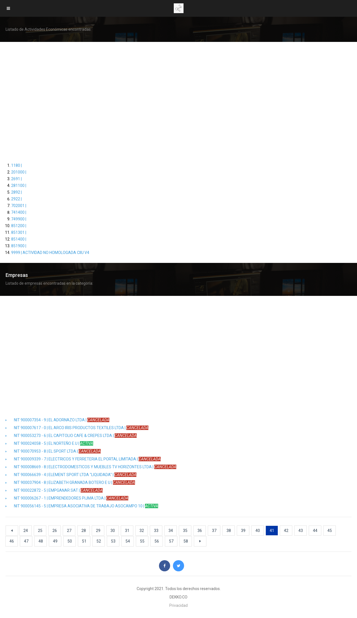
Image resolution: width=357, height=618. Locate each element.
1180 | (16, 165)
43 (300, 530)
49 (55, 541)
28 (83, 530)
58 (186, 541)
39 (243, 530)
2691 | (16, 179)
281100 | (18, 185)
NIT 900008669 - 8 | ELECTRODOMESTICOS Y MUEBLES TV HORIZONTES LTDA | (91, 467)
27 (69, 530)
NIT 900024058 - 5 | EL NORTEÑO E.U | (49, 443)
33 (156, 530)
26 (54, 530)
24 (25, 530)
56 (157, 541)
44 (315, 530)
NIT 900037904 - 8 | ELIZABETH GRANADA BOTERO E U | (70, 482)
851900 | (18, 246)
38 (228, 530)
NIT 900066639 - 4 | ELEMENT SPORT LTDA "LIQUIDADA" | (71, 474)
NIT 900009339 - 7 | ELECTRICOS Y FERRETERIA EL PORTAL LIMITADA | (83, 459)
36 (199, 530)
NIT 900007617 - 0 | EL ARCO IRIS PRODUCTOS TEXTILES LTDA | (77, 428)
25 (40, 530)
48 (40, 541)
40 (257, 530)
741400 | (18, 212)
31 (127, 530)
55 (142, 541)
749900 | (18, 219)
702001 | (18, 205)
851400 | (18, 239)
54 (128, 541)
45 (329, 530)
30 (112, 530)
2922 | (16, 199)
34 (170, 530)
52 (99, 541)
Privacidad (178, 605)
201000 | (18, 172)
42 (286, 530)
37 (214, 530)
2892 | (16, 192)
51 (84, 541)
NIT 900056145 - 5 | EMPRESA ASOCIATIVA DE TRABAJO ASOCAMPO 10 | (82, 506)
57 (171, 541)
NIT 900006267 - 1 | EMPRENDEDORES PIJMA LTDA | (67, 498)
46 (11, 541)
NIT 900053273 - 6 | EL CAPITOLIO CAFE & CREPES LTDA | (71, 435)
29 (98, 530)
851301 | (18, 232)
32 (141, 530)
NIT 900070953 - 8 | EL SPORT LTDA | (53, 451)
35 (185, 530)
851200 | (18, 226)
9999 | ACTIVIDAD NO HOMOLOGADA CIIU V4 (50, 252)
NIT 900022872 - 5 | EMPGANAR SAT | (54, 490)
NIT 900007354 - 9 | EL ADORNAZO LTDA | (57, 420)
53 (113, 541)
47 (26, 541)
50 (69, 541)
